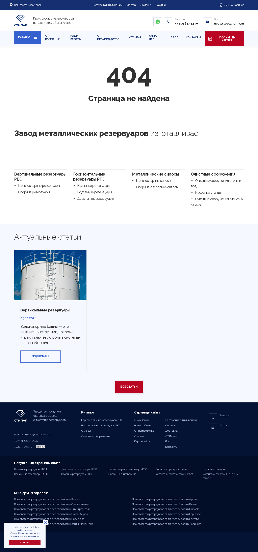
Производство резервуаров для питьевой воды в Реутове (165, 518)
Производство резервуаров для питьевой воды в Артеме (165, 499)
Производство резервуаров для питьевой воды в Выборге (165, 509)
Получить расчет (224, 38)
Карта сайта (142, 441)
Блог (174, 37)
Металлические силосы (155, 174)
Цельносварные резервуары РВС (127, 469)
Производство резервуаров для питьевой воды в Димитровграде (52, 509)
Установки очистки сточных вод (174, 474)
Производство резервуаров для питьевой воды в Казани (46, 499)
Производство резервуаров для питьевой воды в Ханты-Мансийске (53, 523)
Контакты (193, 37)
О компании (52, 37)
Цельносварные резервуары (39, 186)
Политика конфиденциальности (32, 434)
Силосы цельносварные (122, 474)
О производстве (108, 37)
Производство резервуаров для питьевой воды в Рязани (164, 504)
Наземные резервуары (93, 186)
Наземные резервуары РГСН (30, 469)
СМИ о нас (153, 37)
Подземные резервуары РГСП (31, 474)
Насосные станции (209, 192)
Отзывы (135, 37)
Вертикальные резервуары (45, 310)
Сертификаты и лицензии (107, 4)
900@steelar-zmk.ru (229, 23)
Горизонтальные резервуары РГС (89, 177)
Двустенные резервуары (95, 199)
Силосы (86, 430)
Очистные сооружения (213, 174)
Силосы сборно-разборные (171, 469)
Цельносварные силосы (153, 181)
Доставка (145, 4)
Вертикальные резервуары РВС (100, 425)
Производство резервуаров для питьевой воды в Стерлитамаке (51, 504)
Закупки (161, 4)
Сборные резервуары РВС (76, 474)
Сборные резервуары (34, 192)
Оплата (131, 4)
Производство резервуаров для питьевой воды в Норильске (49, 518)
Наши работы (75, 37)
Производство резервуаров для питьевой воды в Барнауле (166, 514)
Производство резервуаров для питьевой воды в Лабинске (166, 523)
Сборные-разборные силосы (157, 187)
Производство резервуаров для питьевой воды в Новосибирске (51, 514)
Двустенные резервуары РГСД (79, 469)
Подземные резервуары (94, 192)
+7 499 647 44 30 (186, 23)
